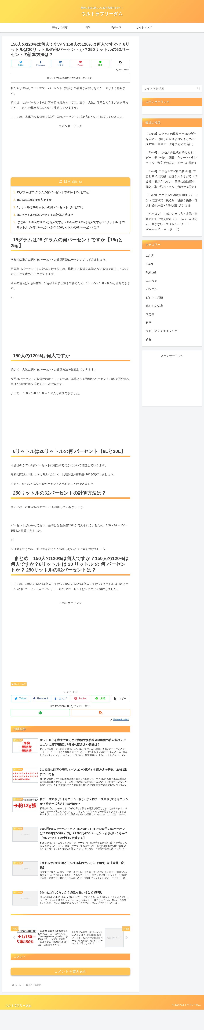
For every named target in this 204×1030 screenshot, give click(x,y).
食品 (149, 339)
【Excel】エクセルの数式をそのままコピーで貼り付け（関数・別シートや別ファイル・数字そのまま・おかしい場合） (171, 157)
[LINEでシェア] (100, 63)
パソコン (151, 289)
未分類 (150, 314)
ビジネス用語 (154, 297)
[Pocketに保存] (80, 63)
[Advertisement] (70, 151)
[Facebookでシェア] (40, 63)
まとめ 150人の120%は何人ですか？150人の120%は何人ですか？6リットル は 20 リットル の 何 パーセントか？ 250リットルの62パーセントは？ (71, 225)
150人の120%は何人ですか (34, 199)
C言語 (150, 255)
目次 (67, 181)
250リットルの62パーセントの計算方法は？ (45, 214)
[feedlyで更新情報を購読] (40, 712)
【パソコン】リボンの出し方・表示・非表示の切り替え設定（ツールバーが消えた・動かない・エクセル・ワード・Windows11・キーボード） (171, 221)
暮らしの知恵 (19, 684)
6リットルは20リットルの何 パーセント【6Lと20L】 (51, 207)
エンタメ (151, 280)
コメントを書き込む (70, 992)
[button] (120, 63)
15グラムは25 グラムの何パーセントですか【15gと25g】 (54, 192)
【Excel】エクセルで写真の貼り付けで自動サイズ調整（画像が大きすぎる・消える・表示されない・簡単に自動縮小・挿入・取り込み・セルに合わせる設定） (171, 179)
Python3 (151, 272)
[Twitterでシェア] (20, 63)
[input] (172, 88)
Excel (149, 264)
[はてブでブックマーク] (60, 63)
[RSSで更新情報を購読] (100, 712)
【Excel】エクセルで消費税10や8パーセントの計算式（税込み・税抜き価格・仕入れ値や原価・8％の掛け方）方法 (172, 200)
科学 (149, 322)
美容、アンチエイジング (161, 331)
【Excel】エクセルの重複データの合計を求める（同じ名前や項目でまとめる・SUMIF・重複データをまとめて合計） (171, 139)
